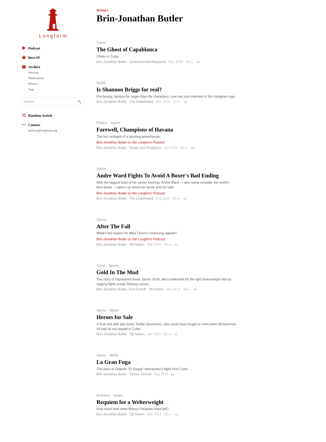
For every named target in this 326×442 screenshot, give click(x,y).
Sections (33, 72)
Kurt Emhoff (137, 289)
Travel (101, 42)
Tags (31, 89)
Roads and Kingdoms (145, 148)
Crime (100, 265)
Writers (32, 83)
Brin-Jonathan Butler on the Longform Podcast (130, 142)
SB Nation (136, 244)
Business (103, 395)
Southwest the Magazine (147, 62)
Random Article (37, 115)
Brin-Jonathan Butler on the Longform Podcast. (131, 193)
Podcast (31, 48)
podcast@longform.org (42, 130)
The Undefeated (141, 101)
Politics (101, 123)
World (114, 310)
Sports (101, 83)
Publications (36, 78)
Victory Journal (140, 374)
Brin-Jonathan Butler (111, 62)
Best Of (31, 57)
